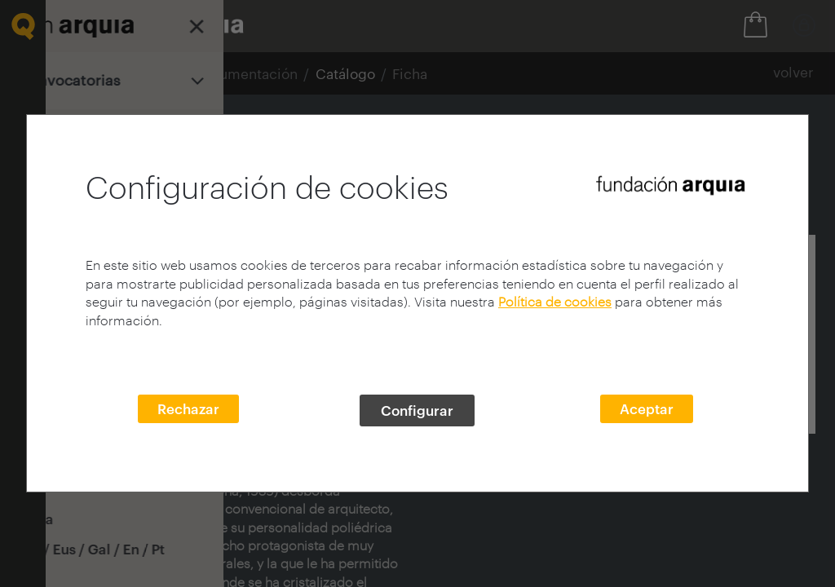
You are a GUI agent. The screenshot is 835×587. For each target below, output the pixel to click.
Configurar (417, 410)
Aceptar (647, 408)
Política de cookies (555, 301)
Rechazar (188, 408)
